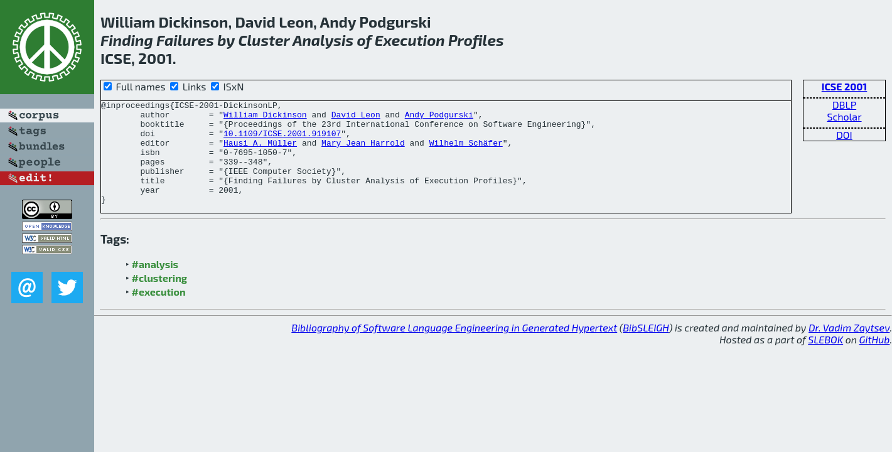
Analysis (323, 40)
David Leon (355, 118)
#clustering (160, 298)
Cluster (263, 40)
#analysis (155, 285)
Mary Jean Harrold (363, 152)
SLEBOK (825, 360)
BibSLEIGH (646, 348)
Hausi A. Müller (260, 152)
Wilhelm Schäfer (466, 152)
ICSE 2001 (845, 86)
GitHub (874, 360)
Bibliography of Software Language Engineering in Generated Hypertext (454, 348)
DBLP (844, 104)
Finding (126, 40)
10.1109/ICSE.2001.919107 (282, 140)
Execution (410, 40)
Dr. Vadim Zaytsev (849, 348)
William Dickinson (265, 118)
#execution (159, 312)
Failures (185, 40)
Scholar (844, 116)
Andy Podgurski (439, 118)
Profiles (476, 40)
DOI (844, 135)
